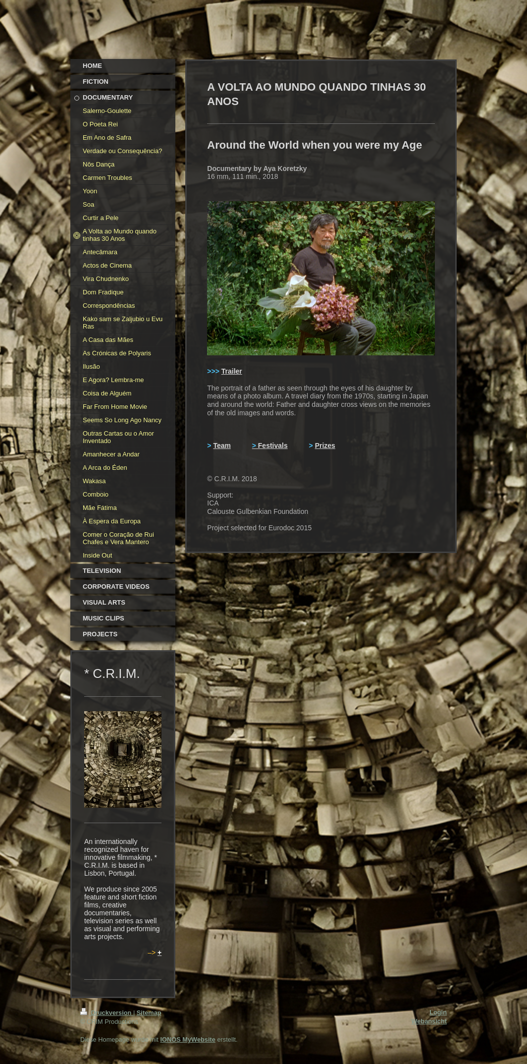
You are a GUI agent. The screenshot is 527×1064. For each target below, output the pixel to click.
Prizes (325, 445)
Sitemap (149, 1012)
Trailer (231, 371)
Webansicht (429, 1021)
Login (438, 1012)
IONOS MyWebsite (187, 1039)
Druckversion (106, 1012)
